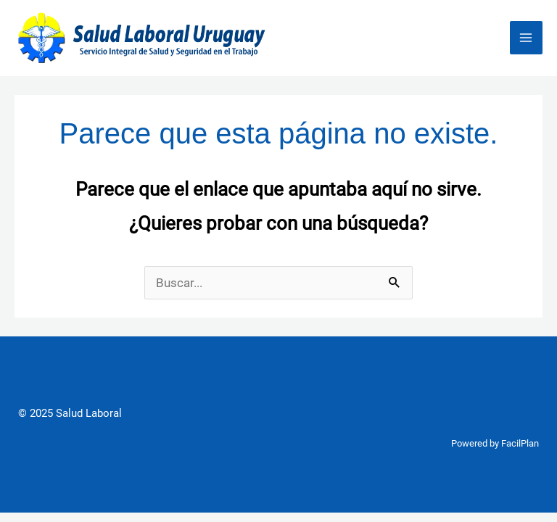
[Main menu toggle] (526, 37)
